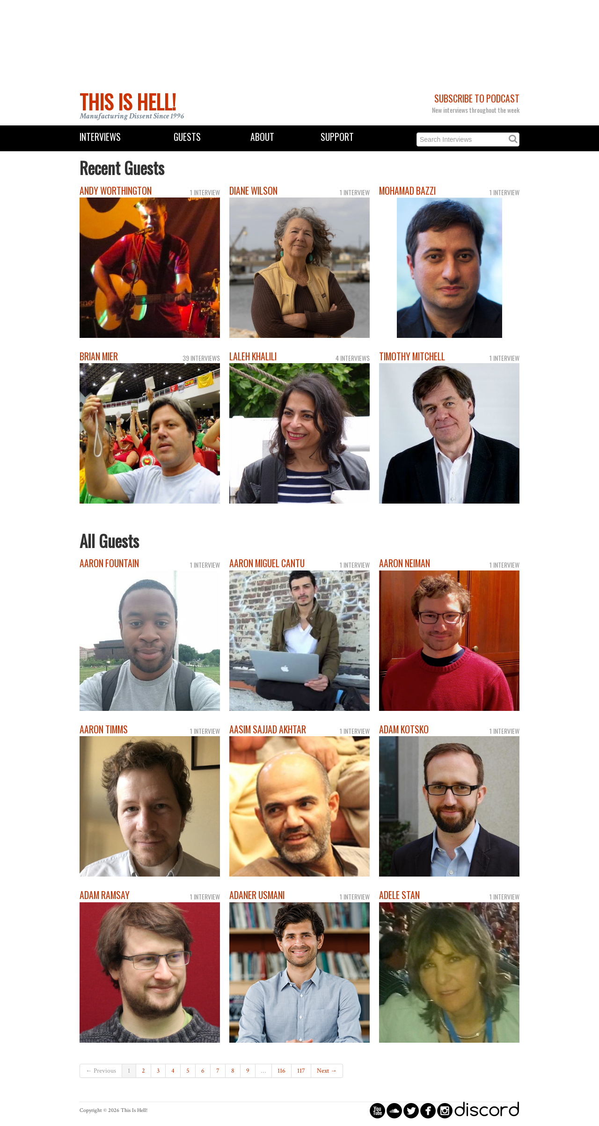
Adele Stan (399, 895)
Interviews (100, 137)
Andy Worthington (116, 190)
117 (301, 1071)
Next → (327, 1071)
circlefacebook (428, 1110)
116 (281, 1071)
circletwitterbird (411, 1110)
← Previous (101, 1071)
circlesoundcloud (394, 1110)
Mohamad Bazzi (407, 190)
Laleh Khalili (253, 356)
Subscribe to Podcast (476, 98)
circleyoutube (377, 1110)
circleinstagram (445, 1110)
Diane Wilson (253, 190)
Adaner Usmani (257, 895)
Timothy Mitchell (412, 356)
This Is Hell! (128, 101)
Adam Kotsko (404, 729)
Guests (187, 137)
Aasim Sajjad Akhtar (267, 729)
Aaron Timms (104, 729)
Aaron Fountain (109, 563)
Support (337, 137)
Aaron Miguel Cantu (267, 563)
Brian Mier (99, 356)
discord (486, 1110)
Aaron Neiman (404, 563)
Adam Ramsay (105, 895)
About (262, 137)
